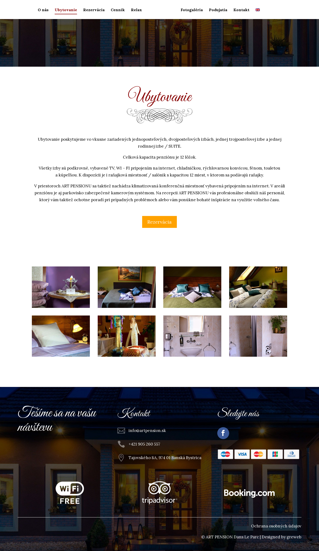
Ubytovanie (66, 10)
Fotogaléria (192, 10)
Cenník (118, 10)
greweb (294, 537)
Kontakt (241, 10)
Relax (136, 10)
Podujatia (218, 10)
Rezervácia (94, 10)
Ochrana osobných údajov (276, 526)
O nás (43, 10)
